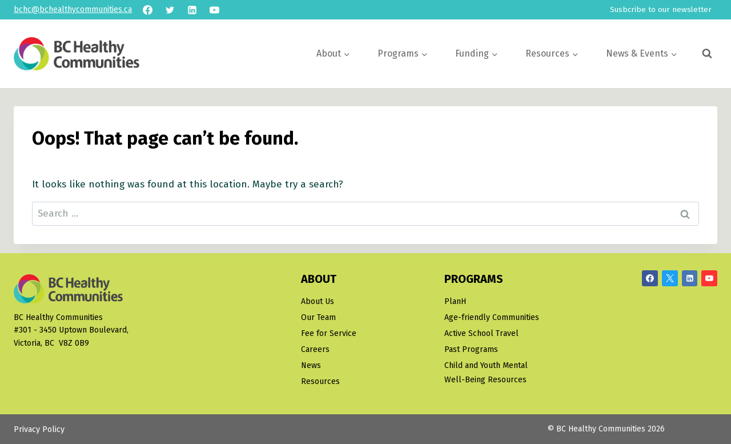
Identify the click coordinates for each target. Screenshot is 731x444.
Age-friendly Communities (491, 317)
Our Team (318, 317)
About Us (317, 301)
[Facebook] (147, 9)
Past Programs (471, 349)
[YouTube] (214, 9)
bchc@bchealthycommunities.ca (73, 9)
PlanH (455, 301)
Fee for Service (328, 333)
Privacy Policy (39, 429)
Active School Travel (481, 333)
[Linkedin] (192, 9)
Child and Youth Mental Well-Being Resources (486, 373)
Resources (320, 381)
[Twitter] (169, 9)
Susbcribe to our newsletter (661, 9)
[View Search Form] (707, 53)
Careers (315, 349)
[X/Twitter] (670, 278)
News (311, 365)
